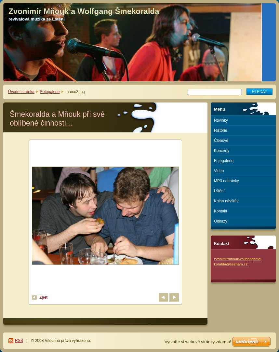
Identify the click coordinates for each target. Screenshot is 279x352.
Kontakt (220, 211)
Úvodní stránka (21, 91)
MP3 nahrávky (226, 181)
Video (219, 171)
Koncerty (221, 150)
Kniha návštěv (226, 201)
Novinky (221, 120)
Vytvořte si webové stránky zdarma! (198, 341)
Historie (220, 130)
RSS (19, 340)
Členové (221, 140)
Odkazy (220, 221)
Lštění (219, 191)
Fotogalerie (50, 91)
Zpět (43, 297)
